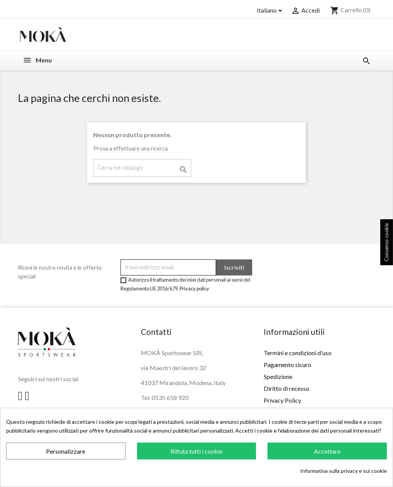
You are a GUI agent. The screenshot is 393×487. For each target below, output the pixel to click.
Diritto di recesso (286, 388)
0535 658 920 (170, 397)
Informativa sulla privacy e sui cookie (343, 470)
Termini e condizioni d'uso (298, 352)
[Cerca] (142, 167)
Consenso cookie (386, 242)
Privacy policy (194, 288)
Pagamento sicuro (287, 364)
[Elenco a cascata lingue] (271, 11)
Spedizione (278, 376)
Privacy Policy (282, 400)
